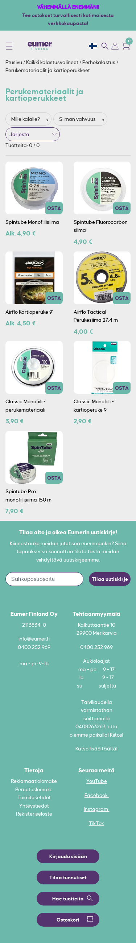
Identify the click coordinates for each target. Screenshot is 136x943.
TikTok (96, 823)
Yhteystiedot (34, 806)
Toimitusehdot (34, 797)
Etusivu (14, 62)
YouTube (96, 781)
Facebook (97, 795)
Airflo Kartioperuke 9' (29, 312)
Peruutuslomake (34, 789)
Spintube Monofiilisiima (32, 222)
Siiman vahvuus (78, 119)
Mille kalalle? (26, 119)
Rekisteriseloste (34, 814)
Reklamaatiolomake (34, 781)
